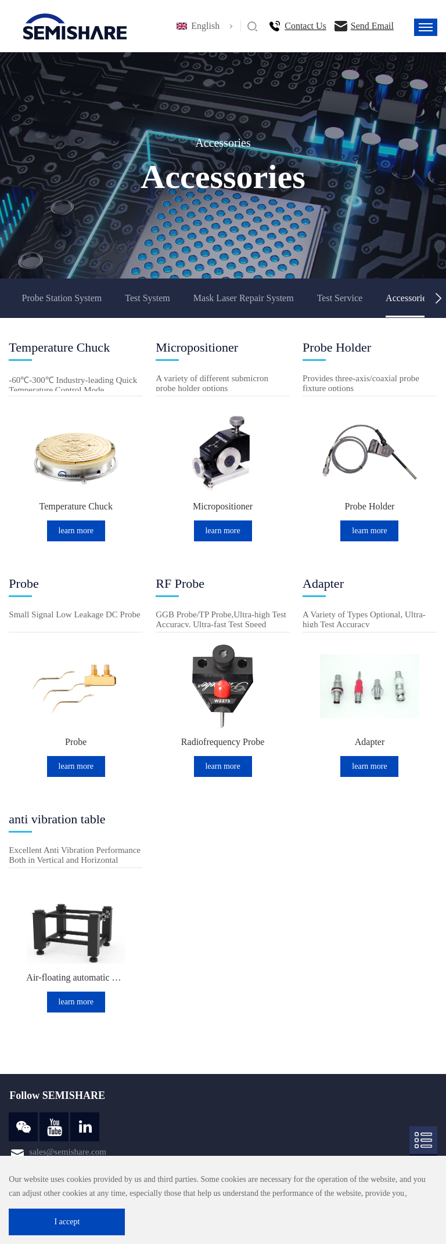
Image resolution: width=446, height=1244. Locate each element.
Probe (76, 742)
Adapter (370, 742)
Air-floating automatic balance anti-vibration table (75, 977)
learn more (76, 530)
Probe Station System (61, 298)
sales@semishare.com (67, 1151)
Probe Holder (370, 506)
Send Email (372, 26)
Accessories (408, 298)
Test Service (339, 298)
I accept (67, 1221)
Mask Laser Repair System (243, 298)
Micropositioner (223, 506)
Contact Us (305, 26)
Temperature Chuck (76, 506)
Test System (147, 298)
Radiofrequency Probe (223, 742)
